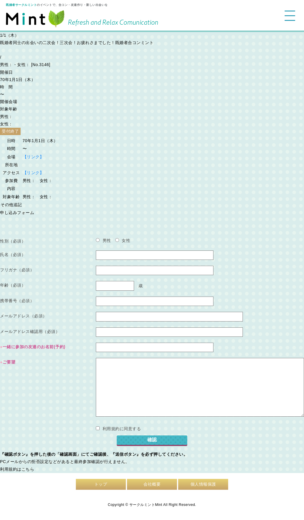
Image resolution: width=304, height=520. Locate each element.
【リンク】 (33, 156)
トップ (100, 484)
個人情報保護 (203, 484)
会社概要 (152, 484)
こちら (27, 469)
